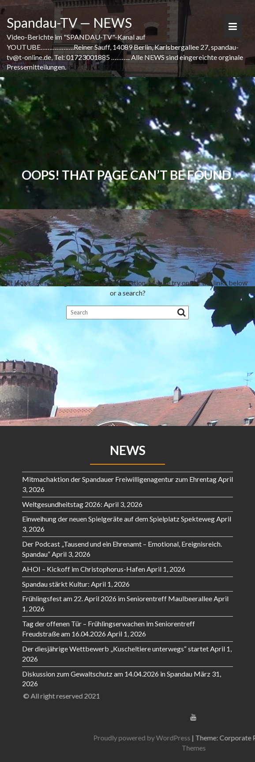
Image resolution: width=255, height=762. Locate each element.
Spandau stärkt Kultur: (56, 584)
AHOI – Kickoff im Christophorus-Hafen (83, 569)
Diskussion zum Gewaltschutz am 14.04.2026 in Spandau (107, 674)
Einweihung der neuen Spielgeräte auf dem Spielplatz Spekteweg (118, 518)
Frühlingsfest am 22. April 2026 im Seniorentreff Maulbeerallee (117, 598)
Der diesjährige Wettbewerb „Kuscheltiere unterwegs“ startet (115, 648)
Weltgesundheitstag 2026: (62, 504)
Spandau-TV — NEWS (69, 22)
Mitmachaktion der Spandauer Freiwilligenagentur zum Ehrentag (119, 479)
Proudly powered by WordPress (192, 737)
